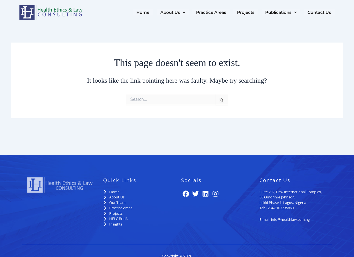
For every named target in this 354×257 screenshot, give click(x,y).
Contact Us (319, 12)
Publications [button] (281, 12)
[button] (174, 12)
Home (144, 12)
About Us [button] (174, 12)
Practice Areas (212, 12)
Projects (246, 12)
